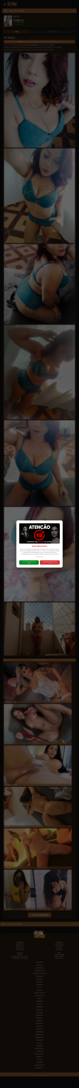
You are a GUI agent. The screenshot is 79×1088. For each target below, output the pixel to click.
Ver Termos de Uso (39, 556)
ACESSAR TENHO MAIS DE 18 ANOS (29, 562)
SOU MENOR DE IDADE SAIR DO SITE (50, 562)
